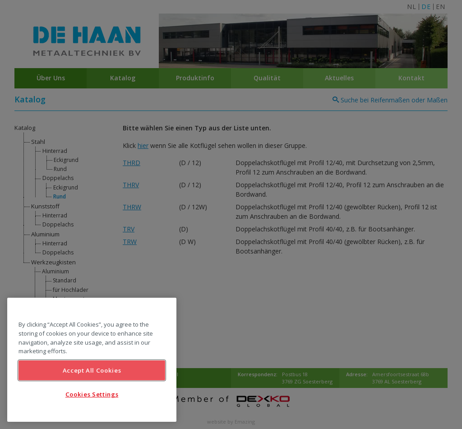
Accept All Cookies (92, 370)
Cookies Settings (92, 394)
